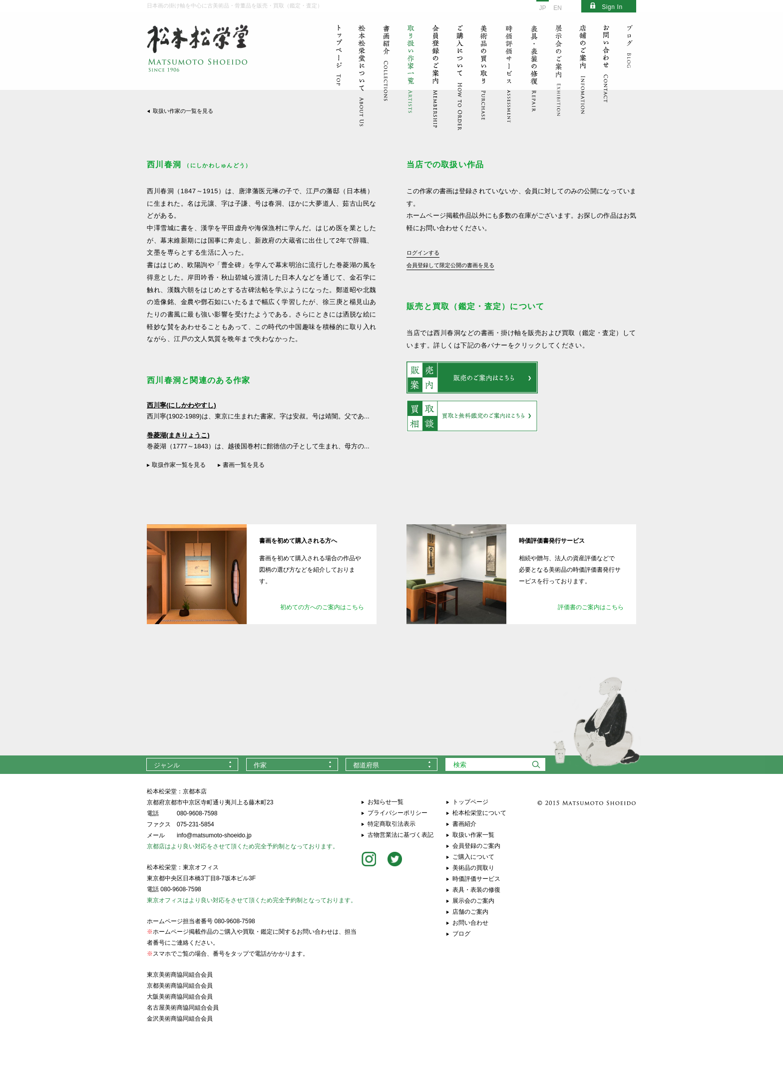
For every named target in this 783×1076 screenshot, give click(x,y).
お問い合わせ (470, 922)
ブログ (461, 933)
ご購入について (473, 856)
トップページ (470, 801)
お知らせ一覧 (385, 801)
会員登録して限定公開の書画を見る (450, 265)
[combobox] (192, 764)
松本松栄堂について (479, 812)
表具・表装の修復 (476, 889)
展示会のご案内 (473, 900)
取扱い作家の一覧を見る (183, 111)
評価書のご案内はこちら (591, 607)
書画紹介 (464, 823)
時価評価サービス (476, 878)
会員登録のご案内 (476, 845)
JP (542, 7)
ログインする (422, 253)
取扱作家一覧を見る (179, 464)
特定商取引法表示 (391, 823)
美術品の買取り (473, 867)
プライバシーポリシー (397, 812)
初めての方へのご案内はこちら (322, 607)
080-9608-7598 (197, 813)
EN (557, 7)
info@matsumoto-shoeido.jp (214, 835)
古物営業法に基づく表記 (400, 834)
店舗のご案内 (470, 911)
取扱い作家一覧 (473, 834)
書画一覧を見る (244, 464)
